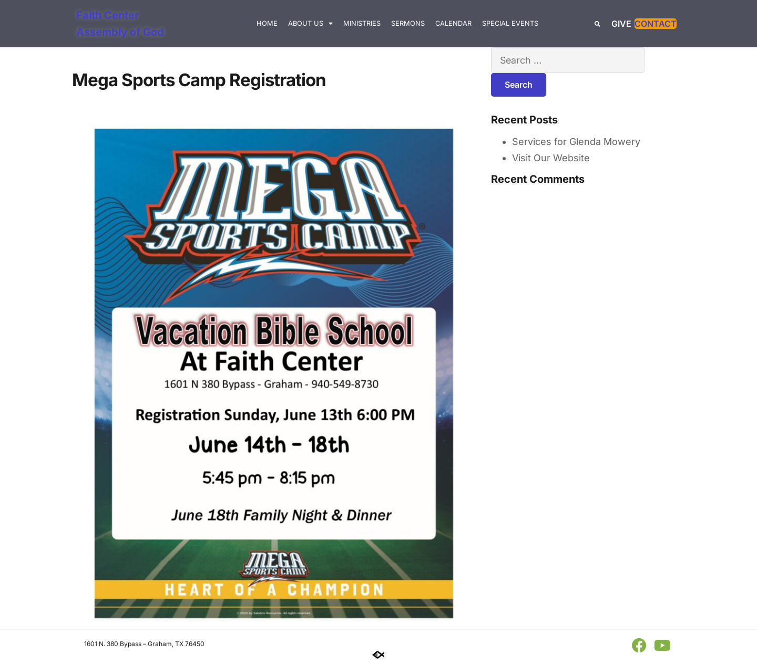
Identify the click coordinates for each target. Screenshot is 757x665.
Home (267, 23)
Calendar (453, 23)
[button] (597, 24)
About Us (310, 24)
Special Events (510, 23)
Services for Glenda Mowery (576, 141)
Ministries (362, 23)
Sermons (408, 23)
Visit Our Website (551, 158)
